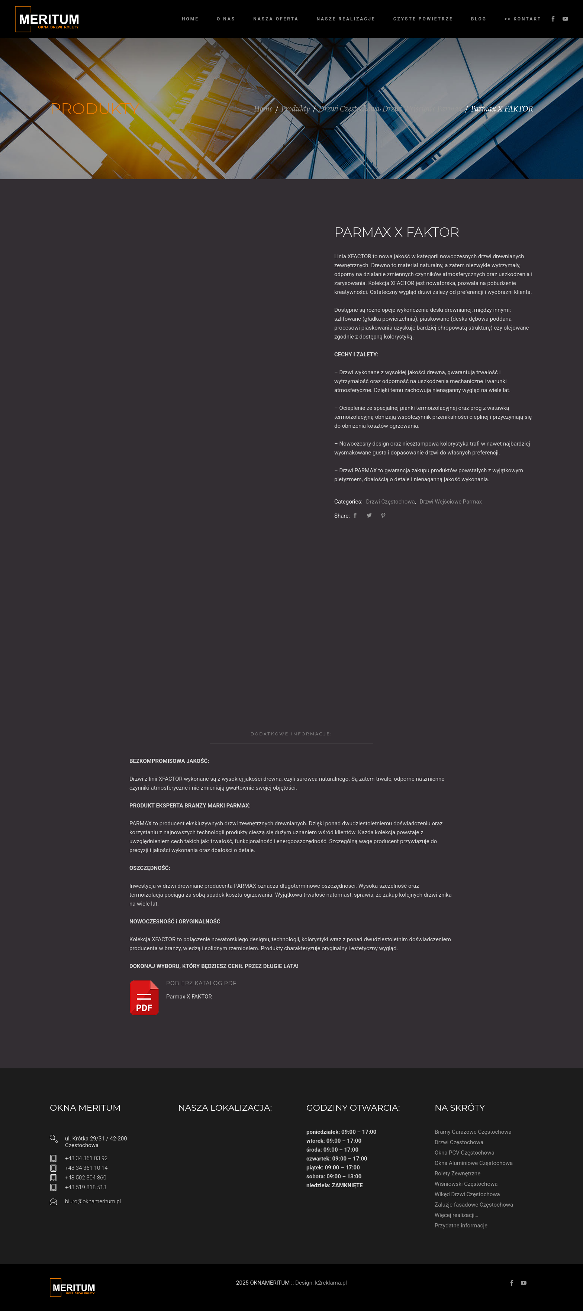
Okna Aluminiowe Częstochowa (474, 1163)
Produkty (295, 109)
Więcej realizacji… (456, 1215)
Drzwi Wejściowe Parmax (422, 109)
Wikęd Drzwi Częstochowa (467, 1194)
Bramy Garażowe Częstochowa (473, 1132)
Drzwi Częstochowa (349, 109)
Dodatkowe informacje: (291, 734)
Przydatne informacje (461, 1225)
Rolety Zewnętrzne (457, 1173)
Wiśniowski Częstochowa (466, 1184)
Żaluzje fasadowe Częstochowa (474, 1204)
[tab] (291, 734)
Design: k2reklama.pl (321, 1282)
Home (263, 109)
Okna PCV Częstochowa (465, 1152)
